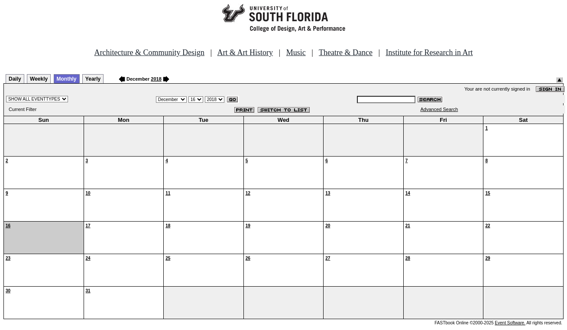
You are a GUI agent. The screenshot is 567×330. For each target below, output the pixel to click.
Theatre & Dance (346, 52)
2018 (156, 79)
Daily (15, 79)
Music (296, 52)
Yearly (92, 79)
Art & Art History (245, 52)
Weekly (39, 79)
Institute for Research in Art (429, 52)
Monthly (67, 79)
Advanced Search (439, 109)
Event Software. (510, 322)
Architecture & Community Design (149, 52)
